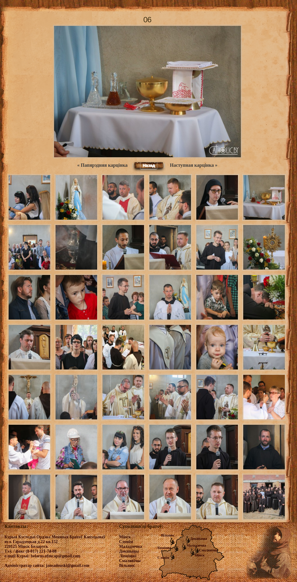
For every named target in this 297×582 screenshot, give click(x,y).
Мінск (200, 555)
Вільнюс (168, 535)
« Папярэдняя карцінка (102, 165)
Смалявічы (208, 550)
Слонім (163, 558)
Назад (149, 165)
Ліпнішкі (164, 548)
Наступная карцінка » (193, 165)
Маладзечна (196, 545)
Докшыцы (198, 539)
